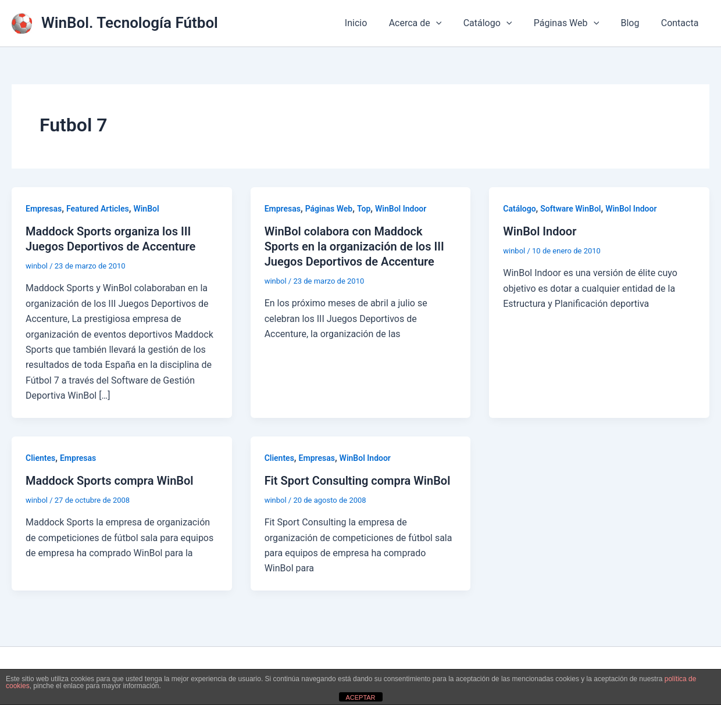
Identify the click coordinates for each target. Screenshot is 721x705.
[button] (450, 23)
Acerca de (429, 23)
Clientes (40, 458)
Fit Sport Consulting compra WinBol (358, 481)
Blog (634, 22)
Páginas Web (573, 23)
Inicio (373, 22)
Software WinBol (570, 208)
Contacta (681, 22)
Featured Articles (97, 208)
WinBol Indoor (400, 208)
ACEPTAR (360, 697)
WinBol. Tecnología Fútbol (129, 22)
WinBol (146, 208)
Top (363, 208)
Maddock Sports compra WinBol (110, 481)
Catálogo (498, 23)
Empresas (44, 208)
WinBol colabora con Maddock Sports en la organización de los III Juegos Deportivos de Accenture (354, 246)
